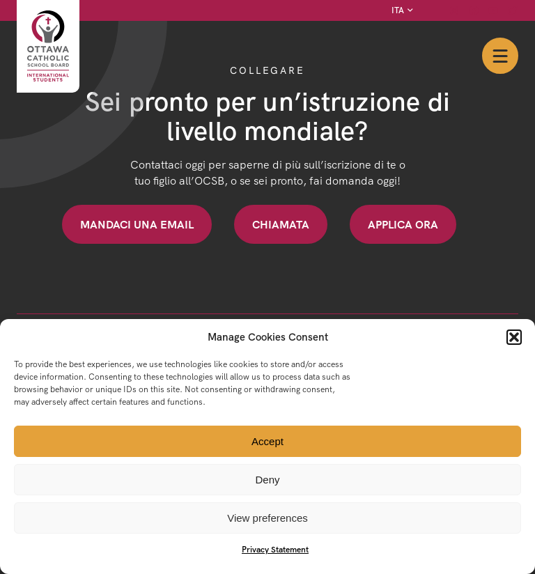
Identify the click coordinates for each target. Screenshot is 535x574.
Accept (267, 441)
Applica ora (403, 224)
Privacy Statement (275, 549)
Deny (267, 480)
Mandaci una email (137, 224)
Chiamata (280, 224)
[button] (514, 337)
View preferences (267, 518)
